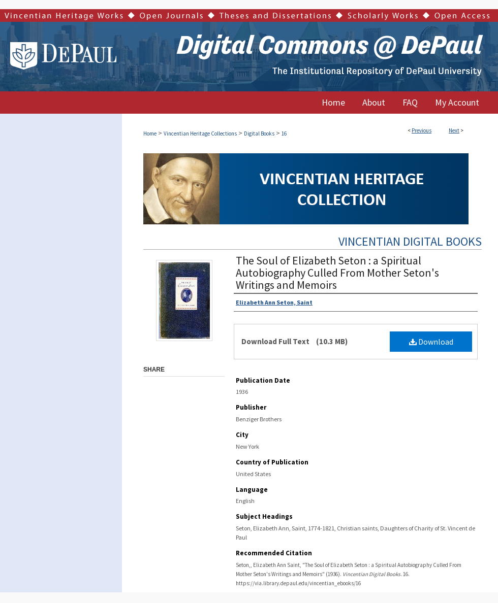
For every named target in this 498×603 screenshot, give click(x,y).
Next (454, 130)
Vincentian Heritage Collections (200, 133)
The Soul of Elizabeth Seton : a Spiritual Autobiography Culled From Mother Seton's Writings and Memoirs (337, 272)
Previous (421, 130)
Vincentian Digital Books (410, 241)
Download (431, 342)
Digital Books (259, 133)
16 (284, 133)
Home (150, 133)
